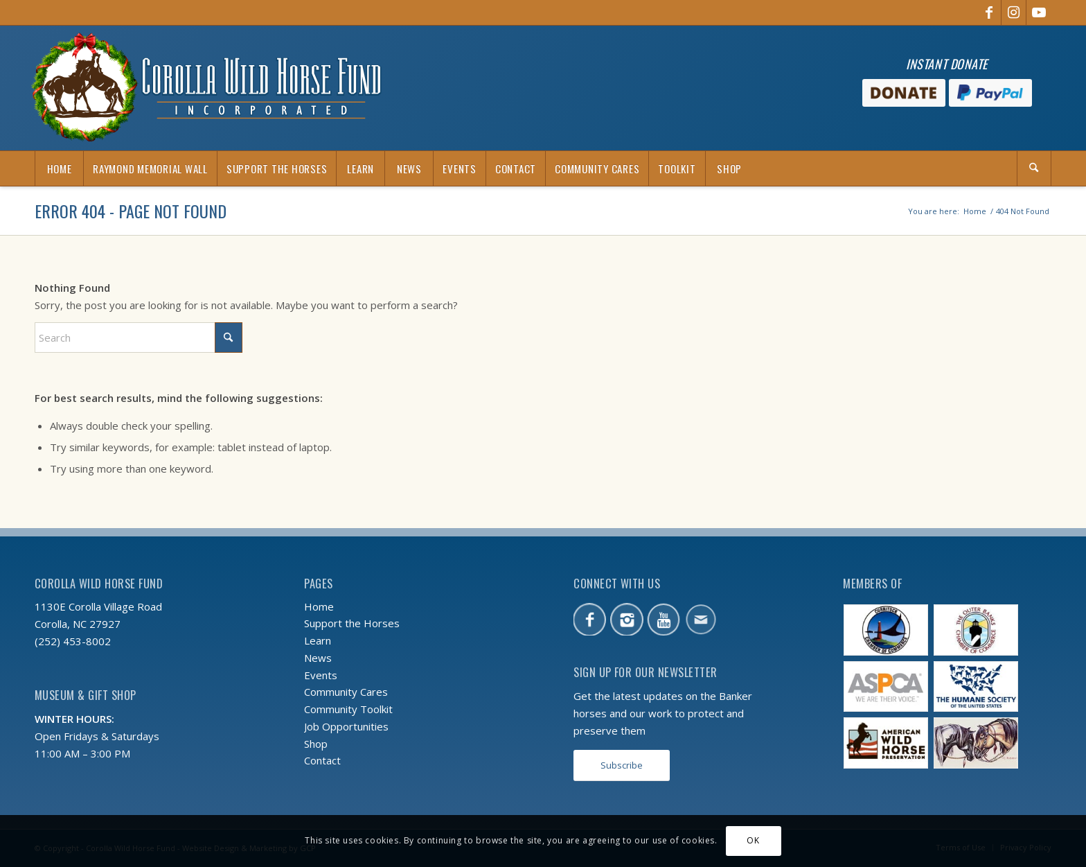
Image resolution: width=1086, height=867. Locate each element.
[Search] (1034, 168)
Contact (322, 760)
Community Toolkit (348, 709)
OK (753, 840)
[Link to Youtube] (1038, 12)
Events (320, 675)
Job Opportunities (346, 726)
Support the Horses (352, 623)
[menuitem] (59, 168)
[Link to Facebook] (989, 12)
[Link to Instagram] (1014, 12)
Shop (316, 744)
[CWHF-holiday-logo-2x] (206, 88)
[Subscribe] (621, 765)
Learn (317, 640)
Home (319, 606)
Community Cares (346, 692)
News (318, 658)
